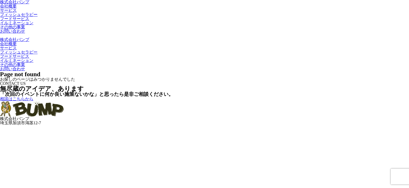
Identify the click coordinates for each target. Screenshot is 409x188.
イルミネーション (16, 23)
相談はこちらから (16, 99)
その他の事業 (12, 27)
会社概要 (8, 6)
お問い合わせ (12, 31)
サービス (8, 10)
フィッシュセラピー (19, 14)
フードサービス (14, 18)
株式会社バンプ (14, 39)
